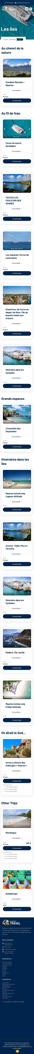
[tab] (14, 136)
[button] (26, 8)
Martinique (11, 832)
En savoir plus (17, 100)
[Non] (32, 1047)
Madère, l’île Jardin (15, 652)
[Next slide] (27, 128)
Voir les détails (16, 90)
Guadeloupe (12, 893)
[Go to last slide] (6, 128)
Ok (17, 1051)
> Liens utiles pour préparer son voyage (13, 1001)
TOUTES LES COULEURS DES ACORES (13, 200)
